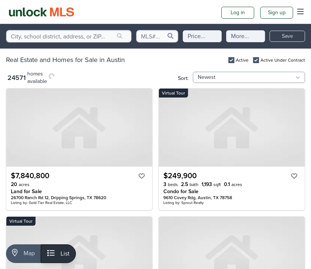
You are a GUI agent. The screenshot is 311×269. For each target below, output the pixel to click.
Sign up (277, 12)
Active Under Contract (283, 60)
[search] (119, 36)
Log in (238, 12)
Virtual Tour (173, 93)
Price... (196, 36)
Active (242, 60)
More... (240, 36)
